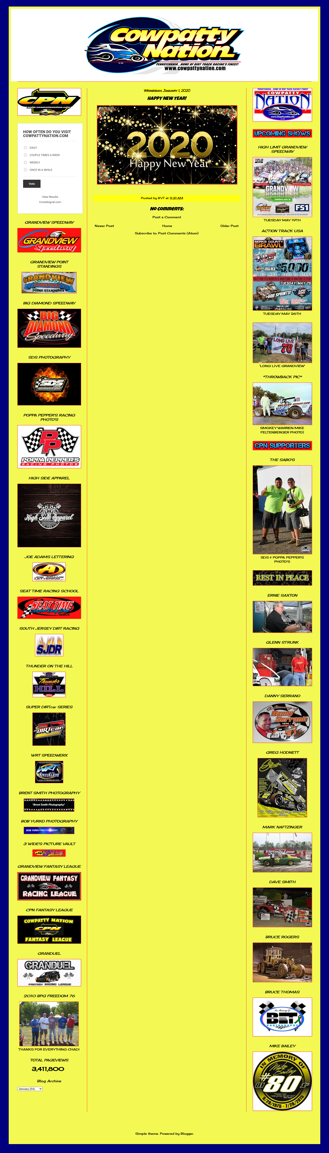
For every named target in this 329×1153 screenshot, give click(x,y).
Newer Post (104, 226)
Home (167, 226)
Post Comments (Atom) (178, 233)
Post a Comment (167, 217)
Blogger (187, 1133)
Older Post (229, 226)
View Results (50, 196)
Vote (32, 183)
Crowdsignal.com (50, 202)
